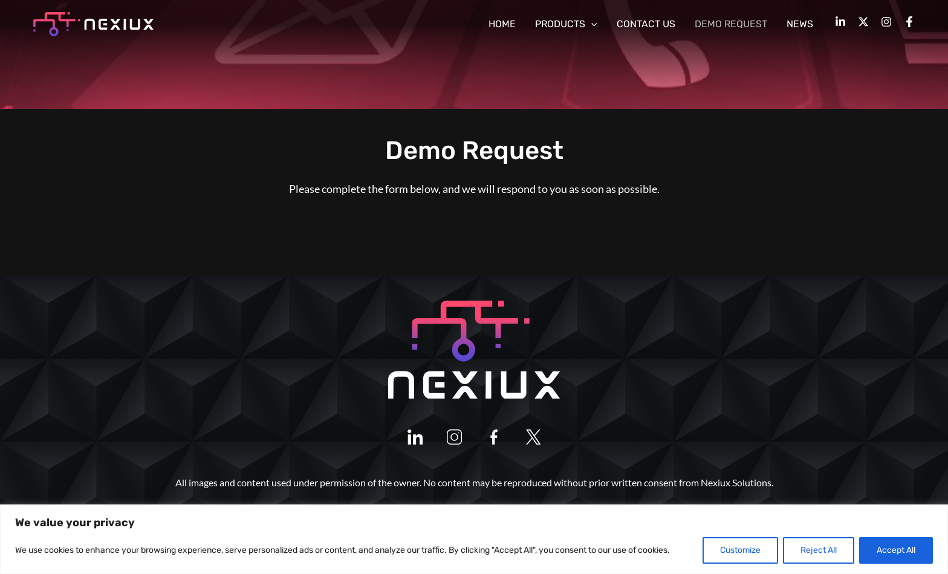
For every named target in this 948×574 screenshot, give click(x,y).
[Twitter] (863, 21)
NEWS (800, 24)
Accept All (896, 550)
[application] (591, 24)
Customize (740, 550)
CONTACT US (646, 24)
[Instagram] (886, 21)
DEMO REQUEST (731, 24)
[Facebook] (909, 21)
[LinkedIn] (840, 21)
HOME (502, 24)
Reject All (818, 550)
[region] (474, 539)
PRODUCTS (566, 24)
